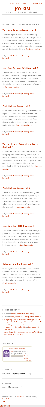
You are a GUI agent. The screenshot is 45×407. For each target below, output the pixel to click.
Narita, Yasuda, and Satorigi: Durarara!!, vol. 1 (25, 317)
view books (28, 360)
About (18, 3)
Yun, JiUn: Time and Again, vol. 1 (19, 30)
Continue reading (34, 49)
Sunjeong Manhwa (28, 56)
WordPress (20, 396)
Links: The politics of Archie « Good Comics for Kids (21, 332)
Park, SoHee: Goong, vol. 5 (16, 188)
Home (12, 3)
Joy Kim (22, 8)
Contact (24, 3)
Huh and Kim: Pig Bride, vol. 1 (17, 264)
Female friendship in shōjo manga (22, 314)
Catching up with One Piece (13, 334)
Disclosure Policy (35, 3)
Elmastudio (6, 399)
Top (3, 401)
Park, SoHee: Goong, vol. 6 (16, 106)
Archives (5, 387)
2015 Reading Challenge (17, 348)
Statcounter (5, 406)
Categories (6, 374)
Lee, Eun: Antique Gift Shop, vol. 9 (20, 68)
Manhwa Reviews (16, 56)
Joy (12, 351)
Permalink (5, 58)
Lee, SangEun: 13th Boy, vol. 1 (18, 226)
